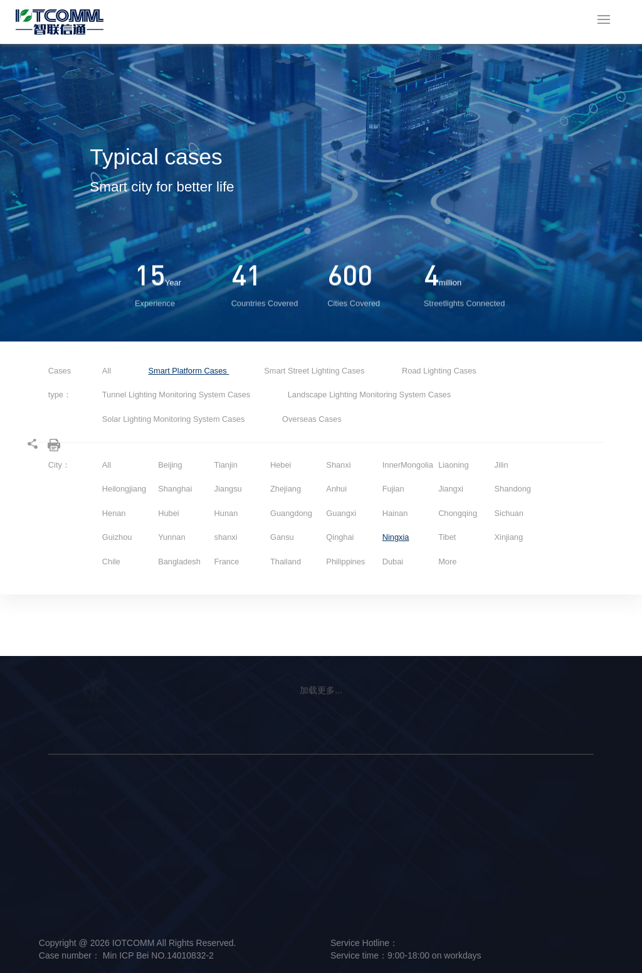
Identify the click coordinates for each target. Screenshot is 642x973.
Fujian (393, 488)
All (106, 370)
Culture (59, 843)
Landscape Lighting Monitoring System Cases (369, 394)
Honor (57, 891)
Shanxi (338, 465)
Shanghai (175, 488)
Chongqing (457, 513)
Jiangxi (450, 488)
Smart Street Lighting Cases (315, 370)
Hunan (226, 513)
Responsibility (70, 875)
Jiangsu (228, 488)
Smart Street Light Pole (163, 811)
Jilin (501, 465)
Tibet (447, 537)
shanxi (226, 537)
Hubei (168, 513)
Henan (114, 513)
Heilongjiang (124, 488)
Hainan (395, 513)
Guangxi (341, 513)
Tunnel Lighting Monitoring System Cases (177, 394)
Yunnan (171, 537)
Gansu (282, 537)
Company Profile (74, 811)
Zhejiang (285, 488)
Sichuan (509, 513)
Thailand (285, 561)
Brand (57, 827)
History (59, 859)
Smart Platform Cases (189, 370)
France (226, 561)
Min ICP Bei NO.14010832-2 (157, 955)
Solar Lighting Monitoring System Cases (174, 419)
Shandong (513, 488)
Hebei (280, 465)
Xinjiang (509, 537)
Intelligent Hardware (158, 827)
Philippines (345, 561)
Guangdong (291, 513)
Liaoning (453, 465)
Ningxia (395, 537)
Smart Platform (150, 843)
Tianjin (226, 465)
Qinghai (340, 537)
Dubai (392, 561)
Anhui (336, 488)
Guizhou (117, 537)
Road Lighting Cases (439, 370)
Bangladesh (179, 561)
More (447, 561)
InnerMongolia (407, 465)
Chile (111, 561)
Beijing (170, 465)
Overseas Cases (312, 419)
